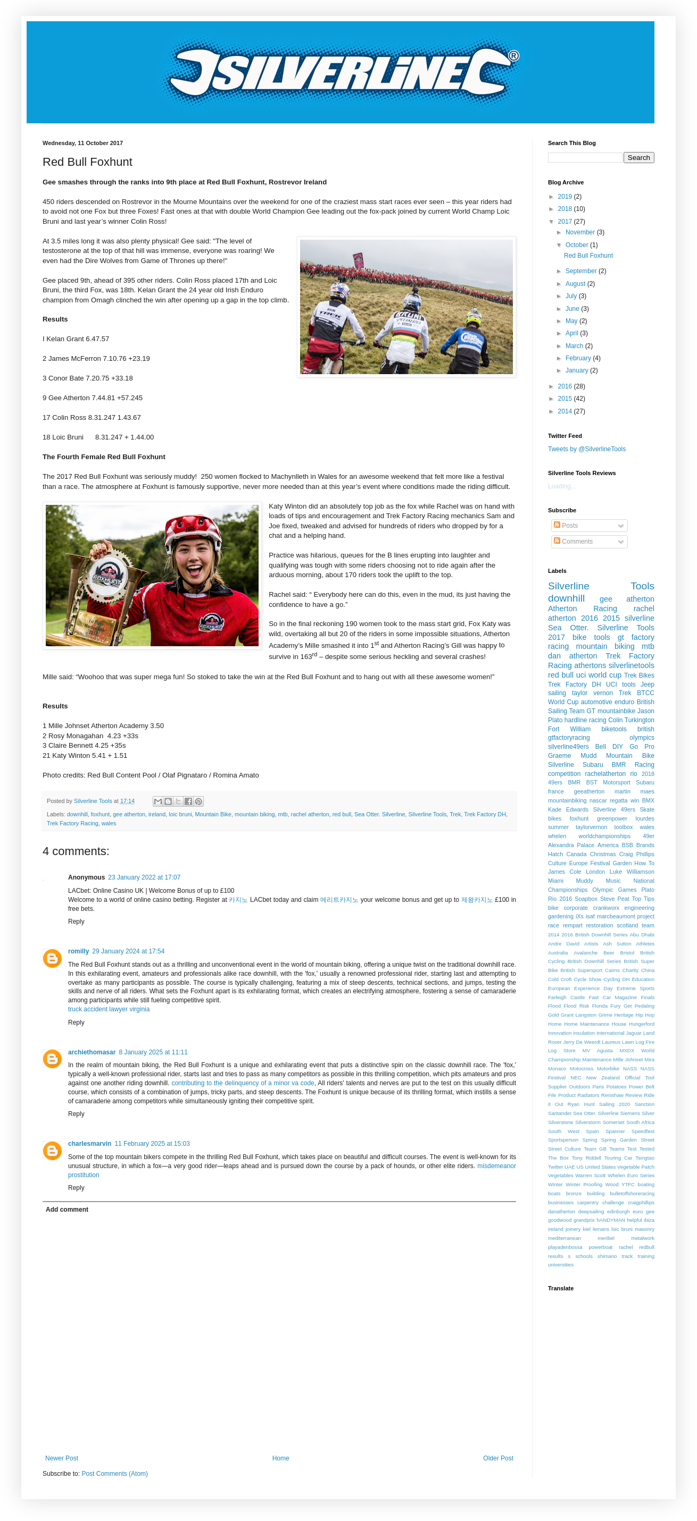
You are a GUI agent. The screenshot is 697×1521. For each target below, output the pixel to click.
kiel (586, 1229)
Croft (566, 979)
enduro (624, 702)
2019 (566, 196)
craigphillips (641, 1202)
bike (553, 908)
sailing (557, 693)
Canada (577, 854)
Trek (455, 814)
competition (564, 774)
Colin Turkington (631, 720)
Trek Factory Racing (72, 823)
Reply (76, 921)
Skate (647, 809)
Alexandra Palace (571, 845)
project (645, 916)
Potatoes (617, 1086)
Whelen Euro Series (631, 1175)
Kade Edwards (568, 809)
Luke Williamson (632, 871)
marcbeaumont (616, 916)
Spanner (615, 1131)
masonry (644, 1229)
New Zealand (603, 1077)
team (648, 925)
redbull (646, 1247)
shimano (607, 1256)
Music (613, 880)
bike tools (591, 637)
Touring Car (618, 1158)
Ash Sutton (617, 944)
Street (647, 1140)
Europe (578, 863)
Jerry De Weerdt (581, 1042)
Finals (647, 997)
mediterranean (564, 1238)
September (582, 271)
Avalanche (586, 953)
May (572, 321)
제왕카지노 (477, 899)
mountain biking (255, 814)
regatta (619, 800)
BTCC (645, 693)
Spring (590, 1140)
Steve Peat (614, 898)
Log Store (562, 1050)
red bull (342, 814)
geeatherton (589, 791)
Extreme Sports (635, 988)
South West (563, 1131)
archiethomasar (91, 1052)
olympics (641, 737)
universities (561, 1265)
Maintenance (596, 1059)
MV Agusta (598, 1050)
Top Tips (643, 898)
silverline (639, 618)
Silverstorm (588, 1122)
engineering (639, 908)
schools (584, 1256)
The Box (558, 1158)
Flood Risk (576, 1006)
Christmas (603, 854)
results (555, 1256)
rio (633, 774)
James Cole (565, 871)
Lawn (628, 1042)
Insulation (584, 1033)
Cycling (611, 979)
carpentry (588, 1202)
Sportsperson (563, 1140)
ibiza (649, 1220)
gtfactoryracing (569, 737)
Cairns (612, 970)
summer (558, 827)
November (581, 232)
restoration (599, 925)
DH (626, 979)
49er (648, 836)
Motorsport (616, 782)
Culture (557, 863)
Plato (647, 889)
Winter (555, 1184)
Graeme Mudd (572, 755)
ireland (156, 814)
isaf (590, 916)
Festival (600, 863)
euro (638, 1211)
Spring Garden (619, 1140)
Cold (553, 979)
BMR (574, 782)
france (556, 791)
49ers (555, 782)
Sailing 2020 (614, 1104)
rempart (573, 925)
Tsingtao (644, 1158)
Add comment (67, 1209)
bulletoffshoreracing (632, 1193)
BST (592, 782)
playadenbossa (565, 1247)
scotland (627, 925)
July (572, 296)
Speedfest (643, 1131)
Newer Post (61, 1458)
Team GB (595, 1149)
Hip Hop (644, 1015)
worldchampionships (604, 836)
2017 (566, 221)
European (559, 988)
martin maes (634, 791)
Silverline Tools (427, 814)
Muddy (584, 880)
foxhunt (100, 814)
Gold (553, 1015)
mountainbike (616, 711)
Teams (616, 1149)
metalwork (642, 1238)
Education (643, 979)
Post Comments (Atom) (114, 1473)
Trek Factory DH (485, 814)
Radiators (588, 1095)
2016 (566, 386)
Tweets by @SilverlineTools (587, 449)
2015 (566, 398)
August (576, 284)
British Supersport (582, 970)
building (595, 1193)
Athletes (645, 944)
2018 (566, 209)
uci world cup (599, 675)
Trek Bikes (639, 675)
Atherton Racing (582, 608)
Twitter (555, 1167)
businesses (561, 1202)
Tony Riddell (586, 1158)
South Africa (640, 1122)
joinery (573, 1229)
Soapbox (586, 898)
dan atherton (572, 656)
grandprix (584, 1220)
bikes (554, 818)
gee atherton (129, 814)
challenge (613, 1202)
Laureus (611, 1042)
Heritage (623, 1015)
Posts (566, 525)
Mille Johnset (628, 1059)
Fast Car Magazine (613, 997)
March (575, 346)
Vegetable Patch (635, 1167)
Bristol (627, 953)
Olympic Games (614, 889)
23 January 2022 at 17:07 (144, 877)
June (573, 308)
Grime (605, 1015)
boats (554, 1193)
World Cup (563, 702)
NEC (575, 1077)
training (646, 1256)
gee (650, 1211)
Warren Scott (590, 1175)
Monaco (557, 1068)
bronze (574, 1193)
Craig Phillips (636, 854)
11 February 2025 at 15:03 (151, 1143)
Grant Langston (578, 1015)
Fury (615, 1006)
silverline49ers (568, 746)
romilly (78, 951)
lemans (601, 1229)
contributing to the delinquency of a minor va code (242, 1083)
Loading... (562, 486)
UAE (570, 1167)
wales (109, 823)
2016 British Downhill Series (595, 934)
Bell (600, 746)
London (595, 871)
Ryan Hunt (581, 1104)
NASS (630, 1068)
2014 (566, 411)
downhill (77, 814)
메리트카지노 (339, 899)
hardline (576, 720)
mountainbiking (567, 800)
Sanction (644, 1104)
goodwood (559, 1220)
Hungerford (641, 1024)
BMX (648, 800)
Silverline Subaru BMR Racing (601, 764)
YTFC (628, 1184)
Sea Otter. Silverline (379, 814)
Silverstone (560, 1122)
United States (600, 1167)
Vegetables (560, 1175)
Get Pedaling (639, 1006)
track (627, 1256)
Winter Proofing (584, 1184)
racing (598, 720)
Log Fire (645, 1042)
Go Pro (641, 746)
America (608, 845)
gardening (561, 916)
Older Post (498, 1458)
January (578, 370)
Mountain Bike (213, 814)
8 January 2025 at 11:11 (153, 1052)
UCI (611, 684)
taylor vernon (592, 693)
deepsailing (591, 1211)
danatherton (561, 1211)
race (553, 925)
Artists (591, 944)
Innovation (559, 1033)
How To (644, 863)
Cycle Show (587, 979)
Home (280, 1458)
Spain (592, 1131)
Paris (598, 1086)
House (619, 1024)
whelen (557, 836)
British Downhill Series (594, 961)
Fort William (569, 729)
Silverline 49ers (614, 809)
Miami (555, 880)
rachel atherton (310, 814)
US (580, 1167)
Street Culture (564, 1149)
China (647, 970)
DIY (617, 746)
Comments (573, 541)
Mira (649, 1059)
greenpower (612, 818)
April (573, 333)
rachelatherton (605, 774)
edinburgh (618, 1211)
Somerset (614, 1122)
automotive (596, 702)
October (578, 245)
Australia (558, 953)
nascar (598, 800)
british (645, 729)
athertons (590, 665)
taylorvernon (591, 827)
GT (591, 711)
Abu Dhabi (642, 934)
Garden (622, 863)
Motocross (581, 1068)
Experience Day (593, 988)
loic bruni (180, 814)
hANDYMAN (610, 1220)
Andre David (563, 944)
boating (646, 1184)
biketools (613, 729)
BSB (627, 845)
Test (632, 1149)
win (634, 800)
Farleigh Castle (566, 997)
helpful (634, 1220)
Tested (647, 1149)
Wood (612, 1184)
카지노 (238, 899)
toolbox (624, 827)
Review (633, 1095)
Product (567, 1095)
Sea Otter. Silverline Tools (601, 627)
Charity (630, 970)
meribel (606, 1238)
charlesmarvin (89, 1143)
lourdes (645, 818)
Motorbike (608, 1068)
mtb (283, 814)
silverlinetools (631, 665)
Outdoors (579, 1086)
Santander (559, 1113)
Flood (554, 1006)
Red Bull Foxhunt (588, 255)
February (579, 358)
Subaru (645, 782)
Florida (600, 1006)
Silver (648, 1113)
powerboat (600, 1247)
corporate (575, 908)
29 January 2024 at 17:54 (128, 951)
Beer (608, 953)
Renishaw (612, 1095)
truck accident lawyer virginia (109, 1009)
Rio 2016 (560, 898)
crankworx (606, 908)
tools (628, 684)
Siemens (630, 1113)
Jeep (647, 684)
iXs (580, 916)
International (610, 1033)
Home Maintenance (586, 1024)
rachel (626, 1247)
